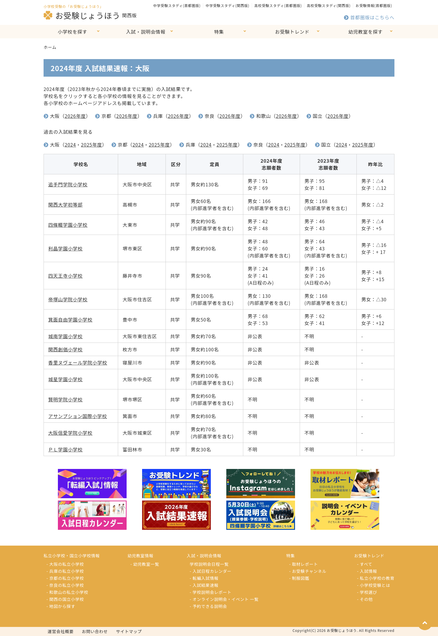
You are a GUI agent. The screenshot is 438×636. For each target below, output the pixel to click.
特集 (219, 31)
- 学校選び (367, 592)
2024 (70, 144)
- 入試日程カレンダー (211, 571)
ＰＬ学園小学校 (65, 449)
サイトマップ (129, 631)
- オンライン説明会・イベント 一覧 (224, 599)
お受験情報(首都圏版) (374, 5)
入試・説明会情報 (145, 31)
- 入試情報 (367, 571)
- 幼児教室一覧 (144, 564)
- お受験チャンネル (308, 571)
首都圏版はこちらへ (369, 17)
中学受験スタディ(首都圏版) (177, 5)
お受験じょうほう (82, 15)
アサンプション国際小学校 (77, 416)
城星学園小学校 (65, 379)
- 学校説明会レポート (211, 592)
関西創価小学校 (65, 349)
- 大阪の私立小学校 (65, 564)
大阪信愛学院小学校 (70, 432)
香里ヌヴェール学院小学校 (77, 362)
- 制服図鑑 (299, 578)
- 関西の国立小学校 (65, 599)
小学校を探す (72, 31)
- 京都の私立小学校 (65, 578)
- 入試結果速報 (204, 585)
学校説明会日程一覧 (209, 564)
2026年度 (75, 115)
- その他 (365, 599)
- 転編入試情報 (204, 578)
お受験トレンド (292, 31)
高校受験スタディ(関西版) (329, 5)
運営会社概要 (61, 631)
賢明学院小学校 (65, 399)
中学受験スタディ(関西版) (227, 5)
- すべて (364, 564)
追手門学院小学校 (67, 184)
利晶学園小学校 (65, 248)
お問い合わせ (95, 631)
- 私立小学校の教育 (375, 578)
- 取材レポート (303, 564)
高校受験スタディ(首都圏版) (278, 5)
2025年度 (91, 144)
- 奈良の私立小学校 (65, 585)
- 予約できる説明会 (208, 606)
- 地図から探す (60, 606)
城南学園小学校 (65, 336)
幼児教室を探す (365, 31)
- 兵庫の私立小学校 (65, 571)
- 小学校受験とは (373, 585)
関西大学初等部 (65, 204)
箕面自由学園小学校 (70, 319)
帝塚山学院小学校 (67, 299)
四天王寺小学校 (65, 275)
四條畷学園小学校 (67, 224)
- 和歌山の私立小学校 (67, 592)
